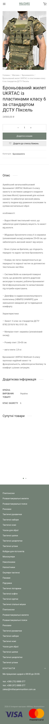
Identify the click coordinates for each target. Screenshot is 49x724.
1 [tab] (23, 478)
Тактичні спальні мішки (14, 604)
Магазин (16, 75)
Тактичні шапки (10, 535)
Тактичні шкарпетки (12, 541)
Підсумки (7, 583)
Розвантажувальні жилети (16, 498)
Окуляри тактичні (11, 572)
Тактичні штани (10, 546)
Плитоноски (9, 493)
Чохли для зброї (10, 530)
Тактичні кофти (10, 593)
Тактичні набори (11, 519)
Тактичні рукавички (12, 514)
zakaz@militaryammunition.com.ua (19, 689)
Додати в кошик (24, 136)
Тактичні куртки (10, 599)
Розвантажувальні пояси (15, 504)
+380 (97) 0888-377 (16, 685)
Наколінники (9, 562)
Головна (6, 75)
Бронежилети (28, 75)
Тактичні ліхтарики (12, 588)
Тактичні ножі (9, 525)
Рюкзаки (7, 509)
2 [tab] (25, 478)
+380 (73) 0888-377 (16, 681)
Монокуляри (9, 556)
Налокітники (9, 567)
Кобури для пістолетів (13, 551)
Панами (6, 578)
